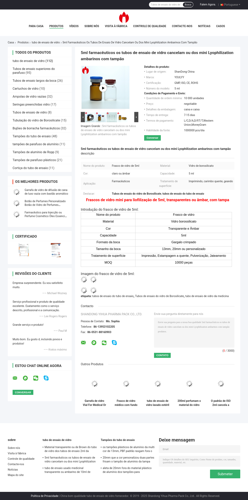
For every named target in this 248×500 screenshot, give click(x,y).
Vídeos (74, 26)
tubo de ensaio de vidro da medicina (207, 296)
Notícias (204, 26)
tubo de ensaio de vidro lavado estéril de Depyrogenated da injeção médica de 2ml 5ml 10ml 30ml (157, 403)
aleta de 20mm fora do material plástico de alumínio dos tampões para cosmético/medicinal (127, 470)
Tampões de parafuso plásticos (34, 160)
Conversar (152, 137)
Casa (11, 42)
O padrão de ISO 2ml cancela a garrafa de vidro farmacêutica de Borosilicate (221, 403)
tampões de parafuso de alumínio (36, 144)
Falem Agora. (208, 4)
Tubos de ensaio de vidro (30, 112)
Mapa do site (16, 475)
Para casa (36, 26)
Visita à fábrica (116, 26)
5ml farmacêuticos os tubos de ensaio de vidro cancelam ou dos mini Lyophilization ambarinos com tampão (108, 130)
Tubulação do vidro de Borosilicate (36, 120)
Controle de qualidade (149, 26)
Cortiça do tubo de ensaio (30, 168)
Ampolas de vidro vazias (29, 96)
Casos (220, 26)
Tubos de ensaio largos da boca (34, 80)
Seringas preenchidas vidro (31, 104)
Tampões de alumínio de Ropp (33, 152)
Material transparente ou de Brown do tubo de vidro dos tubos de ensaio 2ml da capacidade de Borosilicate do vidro (71, 450)
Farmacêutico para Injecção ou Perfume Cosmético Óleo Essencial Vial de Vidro (46, 216)
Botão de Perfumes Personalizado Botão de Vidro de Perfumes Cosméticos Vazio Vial (45, 205)
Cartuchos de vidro (26, 88)
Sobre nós (91, 26)
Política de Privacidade (44, 495)
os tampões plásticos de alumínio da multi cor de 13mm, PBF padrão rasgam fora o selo (129, 450)
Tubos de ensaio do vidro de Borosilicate (159, 296)
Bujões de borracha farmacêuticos (36, 128)
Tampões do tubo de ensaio (32, 136)
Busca (188, 4)
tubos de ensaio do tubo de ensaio (113, 296)
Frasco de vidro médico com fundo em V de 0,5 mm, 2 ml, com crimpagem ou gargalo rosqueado (126, 403)
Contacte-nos (182, 26)
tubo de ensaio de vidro (46, 42)
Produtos (56, 26)
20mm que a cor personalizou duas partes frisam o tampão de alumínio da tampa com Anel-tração (128, 460)
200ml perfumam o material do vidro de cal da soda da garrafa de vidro (189, 403)
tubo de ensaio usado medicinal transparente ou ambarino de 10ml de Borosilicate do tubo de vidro (67, 470)
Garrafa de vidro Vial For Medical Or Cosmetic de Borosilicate (94, 403)
